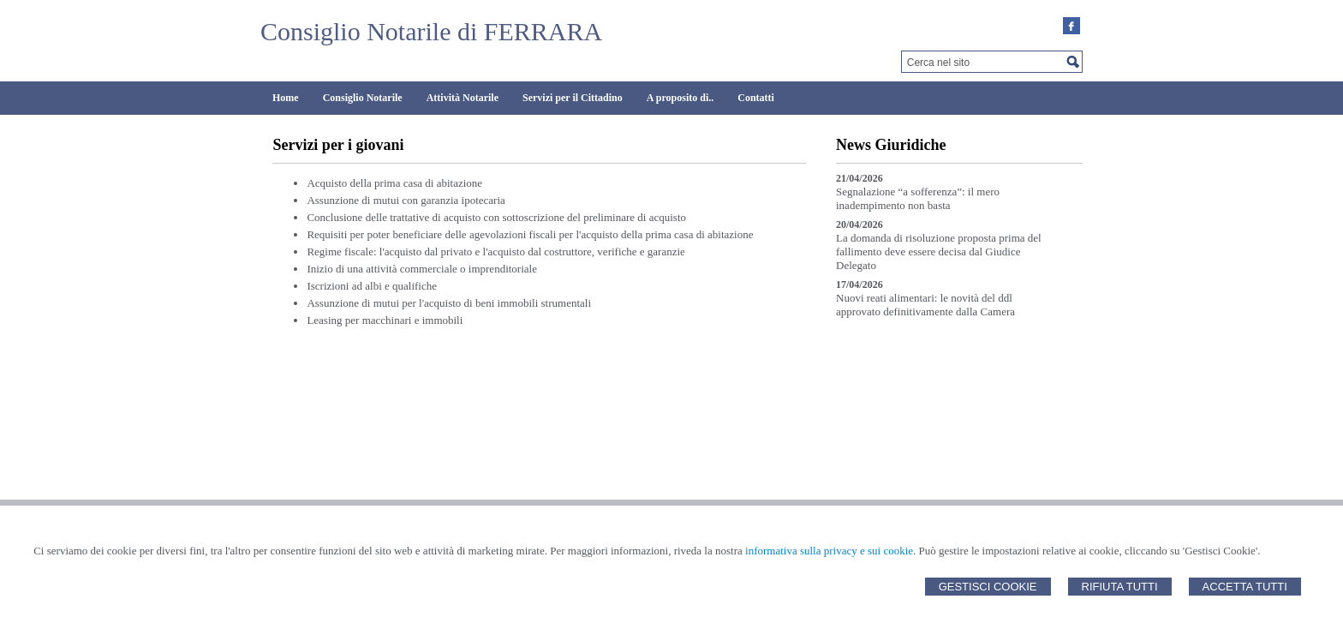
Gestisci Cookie (988, 586)
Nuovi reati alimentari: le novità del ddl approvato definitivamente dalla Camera (925, 304)
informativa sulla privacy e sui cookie (829, 550)
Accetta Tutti (1245, 586)
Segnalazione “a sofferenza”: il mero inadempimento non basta (918, 198)
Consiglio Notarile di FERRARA (431, 31)
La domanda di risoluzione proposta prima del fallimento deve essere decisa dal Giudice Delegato (939, 251)
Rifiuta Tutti (1120, 586)
